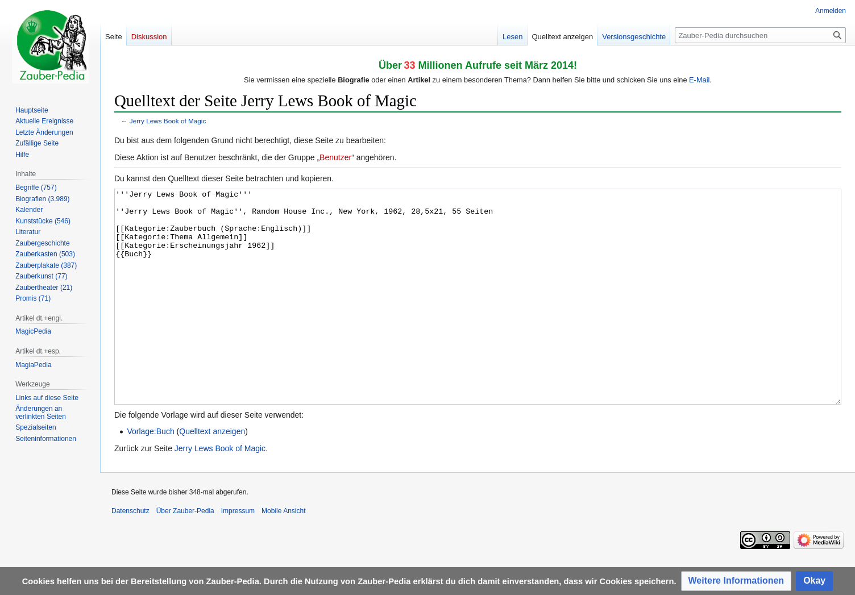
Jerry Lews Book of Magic (168, 120)
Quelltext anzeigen (212, 474)
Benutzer (335, 157)
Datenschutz (130, 553)
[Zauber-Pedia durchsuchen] (760, 35)
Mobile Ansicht (283, 553)
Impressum (238, 553)
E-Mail (699, 80)
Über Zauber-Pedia (185, 553)
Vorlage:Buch (150, 474)
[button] (736, 581)
